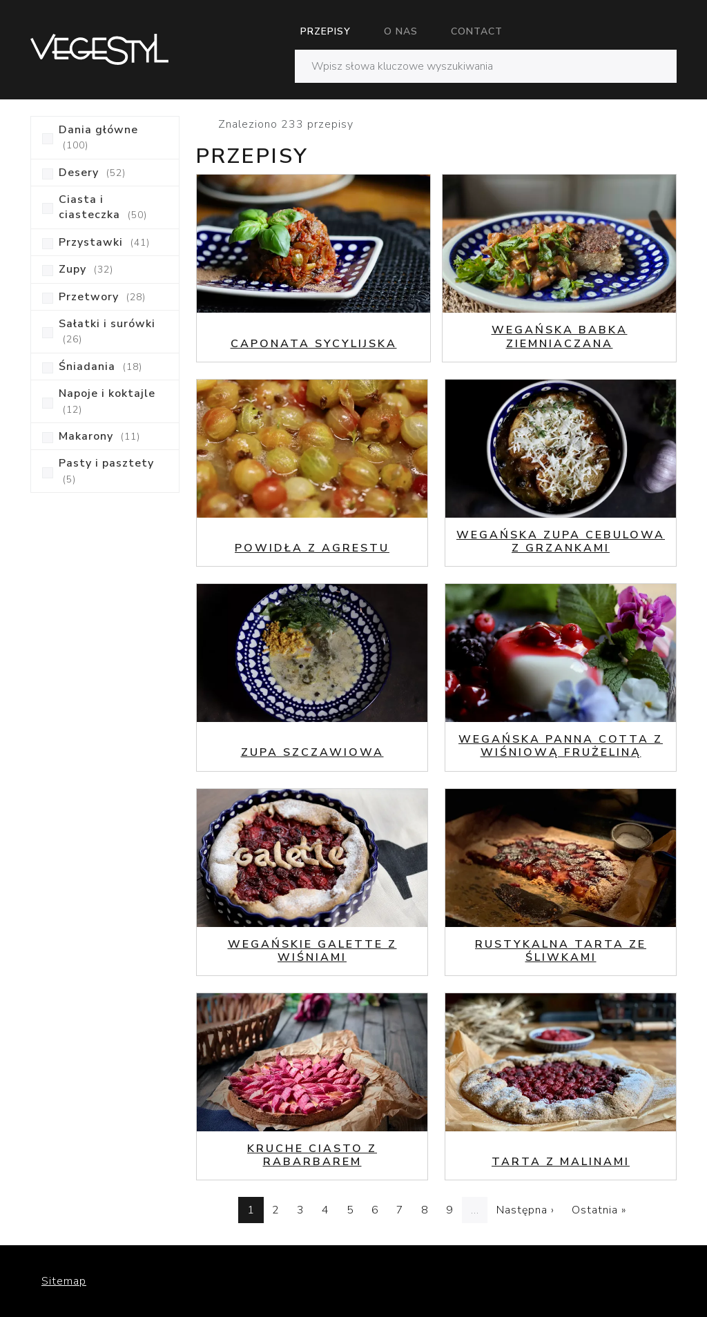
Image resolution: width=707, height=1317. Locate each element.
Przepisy (325, 31)
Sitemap (63, 1281)
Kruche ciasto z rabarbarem (312, 1155)
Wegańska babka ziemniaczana (560, 336)
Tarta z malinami (561, 1161)
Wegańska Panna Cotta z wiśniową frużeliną (560, 746)
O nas (401, 31)
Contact (477, 31)
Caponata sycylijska (314, 343)
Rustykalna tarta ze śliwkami (560, 951)
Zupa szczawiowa (312, 752)
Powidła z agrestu (312, 548)
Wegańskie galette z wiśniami (312, 951)
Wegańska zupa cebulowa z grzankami (560, 541)
